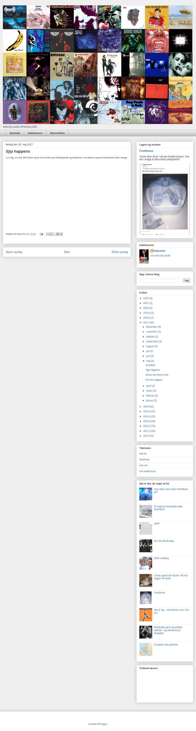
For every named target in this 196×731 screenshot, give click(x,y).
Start (67, 251)
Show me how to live (157, 374)
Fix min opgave (154, 379)
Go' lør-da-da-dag (164, 540)
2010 (146, 435)
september (152, 341)
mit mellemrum (147, 471)
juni (148, 356)
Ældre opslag (120, 251)
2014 (146, 416)
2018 (146, 317)
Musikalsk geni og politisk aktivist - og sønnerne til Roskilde (168, 630)
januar (150, 400)
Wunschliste (57, 133)
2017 (146, 322)
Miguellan (160, 250)
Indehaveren (35, 133)
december (152, 326)
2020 (146, 307)
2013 (146, 421)
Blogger (103, 724)
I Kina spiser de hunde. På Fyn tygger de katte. (171, 577)
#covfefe (150, 365)
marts (149, 390)
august (150, 346)
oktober (150, 336)
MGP (157, 523)
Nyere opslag (14, 251)
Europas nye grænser (166, 644)
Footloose (146, 150)
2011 (146, 431)
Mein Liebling (161, 558)
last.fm (143, 453)
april (148, 385)
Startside (14, 133)
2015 (146, 411)
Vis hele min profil (160, 255)
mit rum (143, 465)
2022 (146, 298)
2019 (146, 312)
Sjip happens (153, 370)
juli (148, 351)
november (152, 331)
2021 (146, 303)
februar (150, 395)
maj (148, 360)
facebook (144, 459)
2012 (146, 426)
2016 (146, 406)
